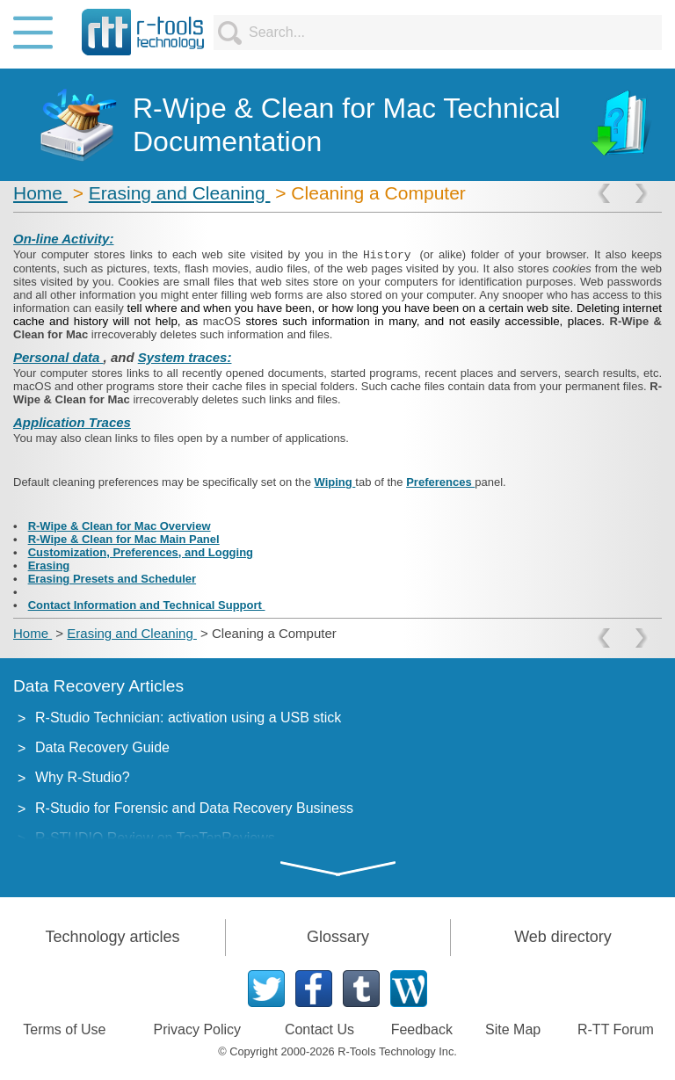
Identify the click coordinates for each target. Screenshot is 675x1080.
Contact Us (319, 1029)
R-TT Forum (615, 1029)
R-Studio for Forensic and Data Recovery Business (194, 808)
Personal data (58, 357)
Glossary (338, 937)
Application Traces (72, 422)
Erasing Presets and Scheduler (112, 578)
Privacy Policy (198, 1029)
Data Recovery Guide (102, 747)
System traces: (185, 357)
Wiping (335, 482)
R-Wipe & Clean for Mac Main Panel (124, 539)
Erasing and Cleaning (180, 193)
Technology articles (112, 937)
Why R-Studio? (82, 777)
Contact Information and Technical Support (146, 605)
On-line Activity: (63, 238)
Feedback (422, 1029)
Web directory (563, 937)
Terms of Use (64, 1029)
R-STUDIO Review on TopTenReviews (155, 837)
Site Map (513, 1029)
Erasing (49, 565)
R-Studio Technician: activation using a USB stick (188, 717)
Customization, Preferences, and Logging (140, 552)
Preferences (440, 482)
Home (40, 193)
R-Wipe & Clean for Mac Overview (119, 526)
